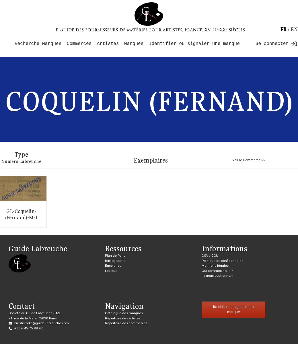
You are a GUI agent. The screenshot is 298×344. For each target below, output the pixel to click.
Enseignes (113, 266)
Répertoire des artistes (123, 318)
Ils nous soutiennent (217, 276)
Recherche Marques (38, 43)
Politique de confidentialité (223, 261)
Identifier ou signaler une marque (194, 43)
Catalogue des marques (124, 313)
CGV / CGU (210, 256)
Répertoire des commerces (126, 323)
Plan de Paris (115, 256)
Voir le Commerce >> (248, 160)
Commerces (79, 43)
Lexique (111, 271)
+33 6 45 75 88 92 (28, 328)
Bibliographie (115, 261)
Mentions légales (215, 266)
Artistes (108, 43)
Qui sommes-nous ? (217, 271)
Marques (133, 43)
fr (283, 29)
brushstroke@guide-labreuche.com (41, 323)
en (294, 29)
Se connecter (276, 43)
